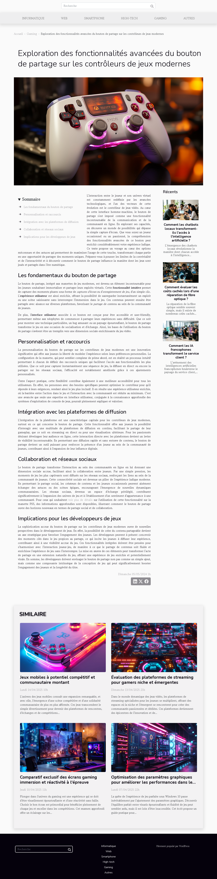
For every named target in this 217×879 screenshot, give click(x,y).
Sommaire (31, 199)
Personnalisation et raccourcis (42, 214)
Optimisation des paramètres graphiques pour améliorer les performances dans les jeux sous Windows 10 (152, 782)
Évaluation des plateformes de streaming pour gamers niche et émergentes (152, 679)
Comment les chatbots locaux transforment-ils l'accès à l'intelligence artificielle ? (181, 233)
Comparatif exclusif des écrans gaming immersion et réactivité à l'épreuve (58, 779)
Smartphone (94, 18)
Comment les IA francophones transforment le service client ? (181, 352)
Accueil (18, 34)
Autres (189, 18)
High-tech (129, 18)
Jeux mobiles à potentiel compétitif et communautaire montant (57, 679)
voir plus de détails (80, 500)
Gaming (160, 18)
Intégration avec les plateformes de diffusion (51, 222)
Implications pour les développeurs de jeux (49, 237)
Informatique (33, 18)
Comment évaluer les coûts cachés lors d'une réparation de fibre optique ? (181, 293)
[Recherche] (108, 6)
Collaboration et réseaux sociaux (43, 229)
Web (64, 18)
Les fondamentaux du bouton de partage (48, 207)
